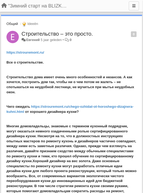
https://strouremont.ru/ (25, 52)
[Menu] (134, 5)
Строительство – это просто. (57, 34)
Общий (12, 24)
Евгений (33, 40)
